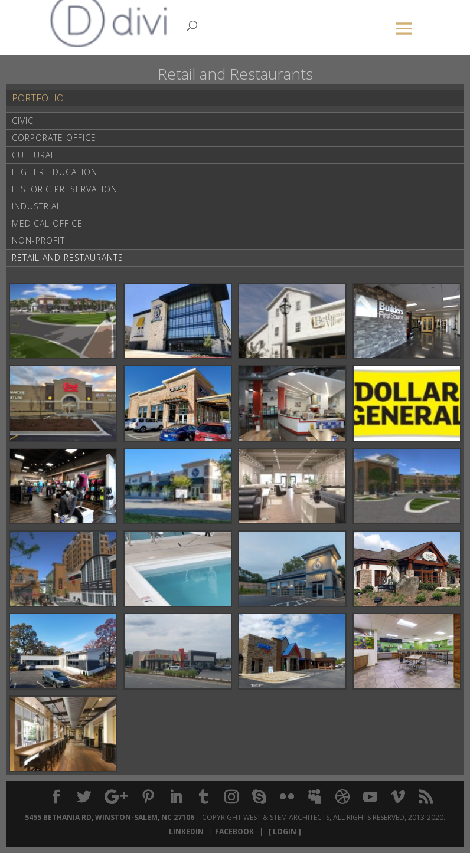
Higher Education (54, 172)
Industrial (36, 206)
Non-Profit (38, 240)
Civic (23, 120)
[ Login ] (283, 831)
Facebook (236, 831)
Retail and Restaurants (67, 257)
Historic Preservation (64, 189)
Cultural (34, 154)
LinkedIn (188, 831)
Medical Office (47, 223)
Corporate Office (54, 137)
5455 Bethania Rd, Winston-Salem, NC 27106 (109, 817)
